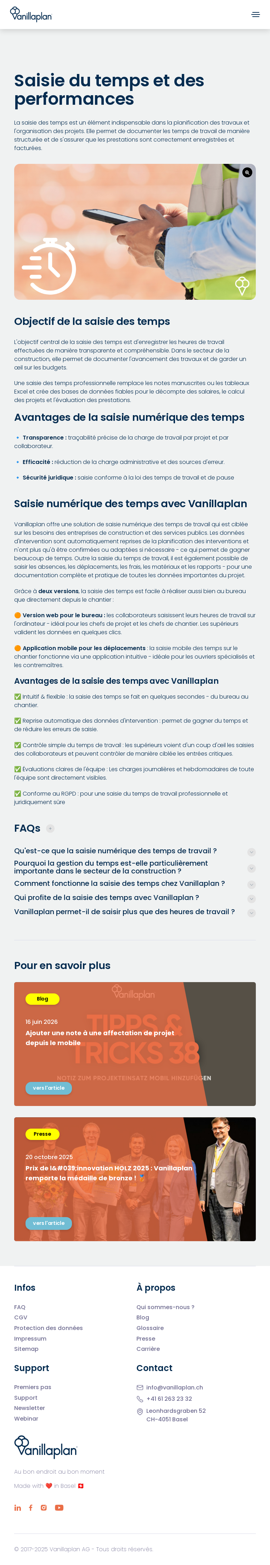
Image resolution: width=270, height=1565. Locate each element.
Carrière (148, 1349)
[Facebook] (30, 1507)
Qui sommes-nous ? (165, 1307)
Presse (145, 1339)
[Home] (31, 14)
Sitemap (26, 1349)
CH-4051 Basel (167, 1419)
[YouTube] (59, 1507)
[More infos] (135, 850)
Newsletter (29, 1408)
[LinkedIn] (17, 1507)
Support (26, 1398)
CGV (20, 1317)
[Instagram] (43, 1507)
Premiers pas (32, 1387)
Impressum (30, 1339)
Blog (142, 1317)
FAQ (20, 1307)
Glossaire (150, 1328)
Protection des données (48, 1328)
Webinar (26, 1419)
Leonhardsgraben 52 (176, 1411)
